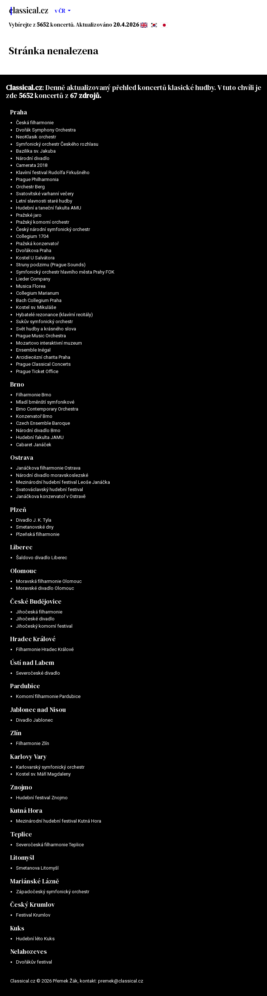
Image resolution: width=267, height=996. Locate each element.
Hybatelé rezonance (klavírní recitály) (54, 314)
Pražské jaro (29, 215)
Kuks (17, 928)
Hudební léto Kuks (35, 938)
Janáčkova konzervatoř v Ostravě (51, 496)
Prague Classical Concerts (43, 364)
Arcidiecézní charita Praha (43, 357)
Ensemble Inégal (33, 350)
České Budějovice (36, 601)
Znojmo (21, 787)
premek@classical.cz (120, 981)
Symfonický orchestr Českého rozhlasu (57, 144)
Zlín (15, 733)
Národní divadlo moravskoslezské (52, 475)
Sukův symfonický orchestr (44, 321)
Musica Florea (31, 286)
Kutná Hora (26, 810)
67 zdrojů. (85, 95)
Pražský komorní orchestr (42, 222)
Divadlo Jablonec (34, 720)
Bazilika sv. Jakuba (36, 151)
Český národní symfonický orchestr (53, 229)
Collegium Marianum (37, 293)
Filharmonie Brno (33, 394)
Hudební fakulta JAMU (40, 437)
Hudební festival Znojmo (42, 797)
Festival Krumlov (33, 915)
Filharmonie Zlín (32, 743)
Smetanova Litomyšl (37, 868)
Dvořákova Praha (33, 250)
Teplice (21, 834)
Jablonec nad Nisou (38, 709)
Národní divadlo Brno (38, 430)
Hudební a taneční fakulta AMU (48, 208)
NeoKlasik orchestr (36, 137)
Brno (17, 384)
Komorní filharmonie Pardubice (48, 696)
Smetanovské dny (35, 527)
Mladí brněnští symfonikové (45, 402)
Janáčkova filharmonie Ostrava (48, 468)
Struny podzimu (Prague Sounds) (51, 264)
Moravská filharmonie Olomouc (49, 581)
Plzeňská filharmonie (37, 534)
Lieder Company (33, 279)
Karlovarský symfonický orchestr (50, 767)
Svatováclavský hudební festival (49, 489)
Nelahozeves (28, 951)
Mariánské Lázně (34, 881)
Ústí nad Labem (32, 662)
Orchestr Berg (30, 186)
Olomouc (23, 570)
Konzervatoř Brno (34, 416)
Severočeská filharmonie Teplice (50, 844)
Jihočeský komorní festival (44, 626)
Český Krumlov (32, 904)
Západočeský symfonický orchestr (52, 891)
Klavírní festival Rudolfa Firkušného (53, 172)
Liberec (21, 547)
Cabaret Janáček (33, 444)
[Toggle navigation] (251, 11)
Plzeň (18, 509)
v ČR (60, 11)
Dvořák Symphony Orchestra (46, 130)
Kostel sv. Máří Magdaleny (43, 774)
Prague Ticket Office (37, 371)
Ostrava (21, 457)
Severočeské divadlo (38, 673)
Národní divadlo (33, 158)
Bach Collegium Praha (39, 300)
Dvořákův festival (34, 962)
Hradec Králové (33, 639)
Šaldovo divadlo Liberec (41, 557)
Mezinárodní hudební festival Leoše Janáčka (63, 482)
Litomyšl (22, 857)
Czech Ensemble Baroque (43, 423)
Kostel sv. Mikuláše (36, 307)
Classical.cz (24, 87)
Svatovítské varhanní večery (45, 193)
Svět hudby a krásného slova (46, 329)
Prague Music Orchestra (41, 335)
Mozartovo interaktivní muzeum (49, 343)
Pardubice (25, 686)
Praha (18, 112)
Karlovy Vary (28, 756)
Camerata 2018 (31, 165)
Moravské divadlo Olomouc (45, 588)
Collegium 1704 (32, 236)
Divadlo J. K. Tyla (33, 520)
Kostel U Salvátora (35, 257)
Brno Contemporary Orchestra (47, 409)
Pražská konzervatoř (37, 243)
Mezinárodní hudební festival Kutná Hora (58, 821)
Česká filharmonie (35, 122)
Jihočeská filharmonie (39, 612)
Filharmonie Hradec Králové (45, 649)
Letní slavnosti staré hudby (44, 201)
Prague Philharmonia (37, 179)
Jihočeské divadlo (35, 618)
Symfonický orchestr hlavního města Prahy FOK (65, 272)
